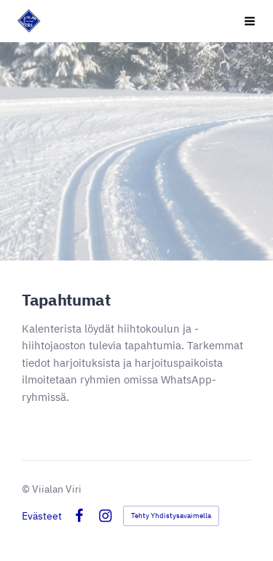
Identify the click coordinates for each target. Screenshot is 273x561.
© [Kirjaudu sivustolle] (27, 489)
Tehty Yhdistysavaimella (171, 515)
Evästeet (42, 516)
